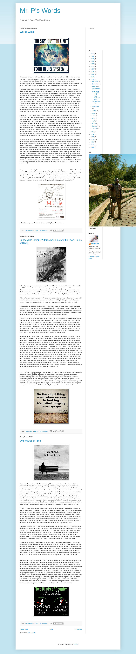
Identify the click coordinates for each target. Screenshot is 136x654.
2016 (92, 79)
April (93, 121)
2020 (92, 69)
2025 (92, 56)
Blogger (76, 644)
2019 (92, 71)
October (94, 86)
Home (51, 629)
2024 (92, 59)
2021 (92, 66)
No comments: (44, 230)
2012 (92, 139)
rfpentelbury (95, 244)
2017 (92, 76)
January (94, 128)
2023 (92, 61)
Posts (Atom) (31, 632)
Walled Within (27, 31)
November (95, 84)
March (94, 123)
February (95, 126)
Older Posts (78, 629)
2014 (92, 134)
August (94, 110)
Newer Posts (24, 629)
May (93, 118)
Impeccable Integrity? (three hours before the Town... (96, 95)
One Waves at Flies (30, 440)
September (95, 106)
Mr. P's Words (40, 10)
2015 (92, 132)
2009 (92, 147)
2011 (92, 142)
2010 (92, 144)
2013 (92, 137)
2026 (92, 54)
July (93, 113)
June (94, 116)
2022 (92, 64)
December (95, 81)
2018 (92, 74)
